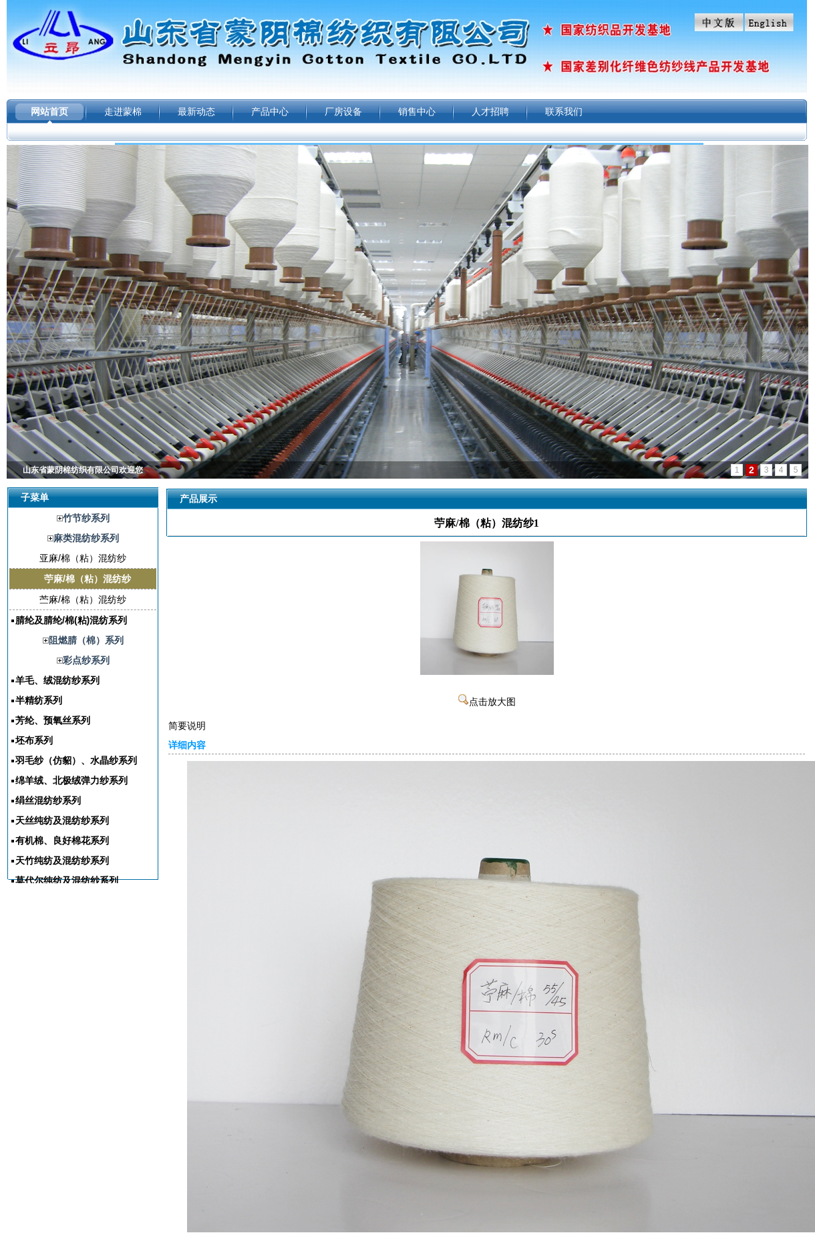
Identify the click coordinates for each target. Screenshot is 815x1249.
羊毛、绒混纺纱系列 (57, 680)
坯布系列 (34, 740)
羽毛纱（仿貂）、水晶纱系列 (76, 760)
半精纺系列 (38, 700)
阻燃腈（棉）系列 (86, 640)
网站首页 (49, 111)
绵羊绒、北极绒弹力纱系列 (71, 780)
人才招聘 (490, 111)
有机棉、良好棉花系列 (62, 840)
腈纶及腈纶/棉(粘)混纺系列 (71, 620)
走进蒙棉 (123, 111)
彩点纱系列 (86, 660)
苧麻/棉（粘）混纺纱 (87, 578)
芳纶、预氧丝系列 (52, 720)
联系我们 (564, 111)
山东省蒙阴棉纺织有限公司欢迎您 (83, 470)
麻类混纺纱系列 (86, 538)
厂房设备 (343, 111)
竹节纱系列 (86, 518)
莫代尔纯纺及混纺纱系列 (66, 880)
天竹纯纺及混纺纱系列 (62, 860)
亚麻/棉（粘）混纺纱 (82, 558)
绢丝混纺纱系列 (48, 800)
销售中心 (417, 111)
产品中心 (270, 111)
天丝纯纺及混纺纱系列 (62, 820)
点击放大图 (487, 702)
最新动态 (196, 111)
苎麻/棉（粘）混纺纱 (82, 599)
